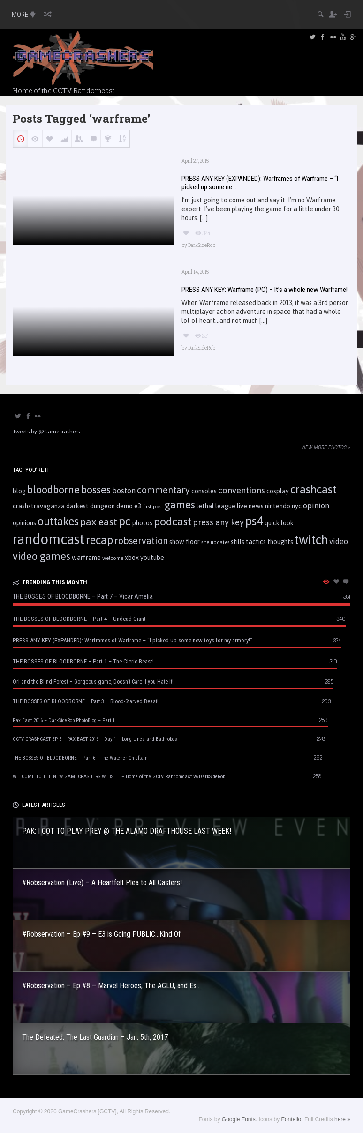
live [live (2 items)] (242, 506)
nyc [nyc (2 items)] (297, 506)
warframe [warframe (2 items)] (86, 557)
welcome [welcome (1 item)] (112, 558)
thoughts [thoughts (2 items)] (280, 541)
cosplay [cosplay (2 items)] (277, 491)
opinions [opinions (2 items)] (24, 523)
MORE (25, 14)
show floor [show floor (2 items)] (184, 541)
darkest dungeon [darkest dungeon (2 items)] (90, 506)
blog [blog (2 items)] (19, 491)
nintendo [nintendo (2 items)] (277, 506)
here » (342, 1119)
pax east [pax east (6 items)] (98, 521)
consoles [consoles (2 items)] (204, 491)
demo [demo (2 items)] (124, 506)
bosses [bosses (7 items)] (96, 490)
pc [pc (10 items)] (125, 521)
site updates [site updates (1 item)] (215, 542)
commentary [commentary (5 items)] (163, 490)
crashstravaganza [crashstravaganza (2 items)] (39, 506)
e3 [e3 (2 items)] (138, 506)
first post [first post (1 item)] (153, 506)
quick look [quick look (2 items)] (279, 523)
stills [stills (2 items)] (237, 541)
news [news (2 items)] (256, 506)
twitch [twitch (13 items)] (311, 539)
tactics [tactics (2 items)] (256, 541)
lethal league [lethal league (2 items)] (216, 506)
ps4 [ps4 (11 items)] (254, 521)
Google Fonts (239, 1119)
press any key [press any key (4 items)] (218, 522)
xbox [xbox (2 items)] (132, 557)
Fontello (291, 1119)
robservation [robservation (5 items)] (141, 541)
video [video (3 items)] (338, 541)
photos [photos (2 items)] (142, 523)
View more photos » (325, 447)
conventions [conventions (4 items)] (241, 490)
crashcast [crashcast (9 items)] (313, 489)
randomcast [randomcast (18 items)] (48, 539)
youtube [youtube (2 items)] (152, 557)
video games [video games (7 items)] (41, 556)
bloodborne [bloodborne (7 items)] (53, 490)
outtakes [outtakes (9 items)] (58, 521)
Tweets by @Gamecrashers (46, 431)
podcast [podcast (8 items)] (172, 521)
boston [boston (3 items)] (124, 490)
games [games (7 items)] (180, 505)
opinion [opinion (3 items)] (316, 505)
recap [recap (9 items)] (99, 540)
